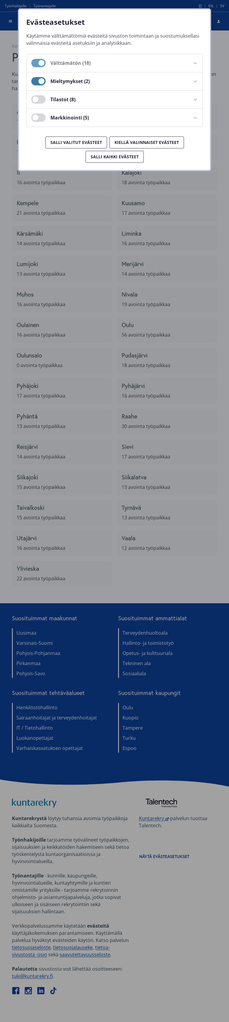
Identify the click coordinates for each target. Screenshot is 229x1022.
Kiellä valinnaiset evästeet (146, 142)
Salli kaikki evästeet (115, 156)
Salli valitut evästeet (76, 142)
